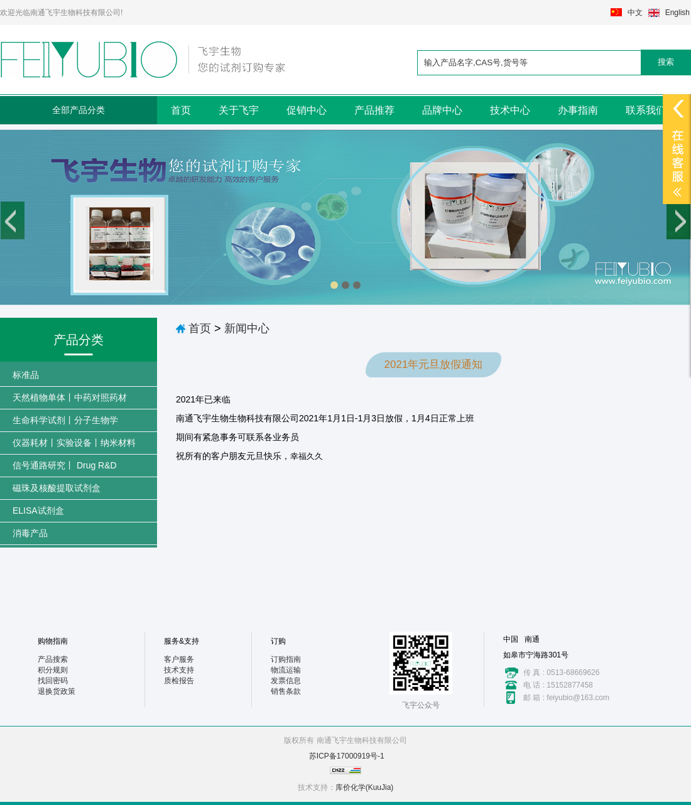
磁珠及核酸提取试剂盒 (57, 488)
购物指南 (53, 641)
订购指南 (286, 659)
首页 (181, 110)
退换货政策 (56, 691)
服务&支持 (181, 641)
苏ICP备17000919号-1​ (346, 756)
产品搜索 (53, 659)
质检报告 (179, 680)
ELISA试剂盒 (38, 510)
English (677, 12)
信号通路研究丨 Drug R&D (65, 465)
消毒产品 (30, 533)
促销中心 (306, 110)
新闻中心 (246, 328)
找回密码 (53, 680)
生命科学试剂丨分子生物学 (65, 420)
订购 (278, 641)
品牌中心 (442, 110)
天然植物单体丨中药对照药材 (70, 397)
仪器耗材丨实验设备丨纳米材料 (74, 443)
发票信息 (286, 680)
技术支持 (179, 670)
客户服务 (179, 659)
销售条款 (286, 691)
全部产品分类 (78, 110)
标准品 (26, 375)
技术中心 (510, 110)
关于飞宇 (239, 110)
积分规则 (53, 670)
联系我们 (646, 110)
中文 (635, 12)
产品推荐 (374, 110)
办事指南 (578, 110)
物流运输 (286, 670)
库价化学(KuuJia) (364, 787)
